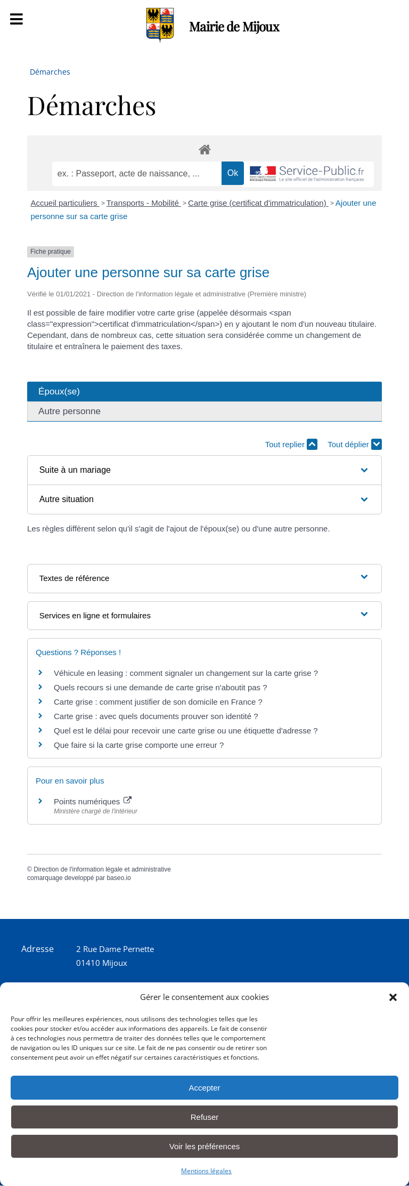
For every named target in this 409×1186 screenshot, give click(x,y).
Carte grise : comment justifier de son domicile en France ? (158, 701)
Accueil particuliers (65, 202)
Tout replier (291, 444)
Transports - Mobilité (144, 202)
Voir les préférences (204, 1146)
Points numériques (93, 801)
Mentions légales (206, 1170)
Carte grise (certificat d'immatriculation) (258, 202)
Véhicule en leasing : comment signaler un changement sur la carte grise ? (186, 672)
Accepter (204, 1087)
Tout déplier (355, 444)
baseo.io (118, 878)
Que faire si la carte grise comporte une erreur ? (139, 744)
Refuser (205, 1117)
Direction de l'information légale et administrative (102, 869)
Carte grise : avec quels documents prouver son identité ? (157, 716)
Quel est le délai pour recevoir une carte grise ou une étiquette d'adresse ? (186, 730)
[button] (393, 997)
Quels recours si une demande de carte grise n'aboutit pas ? (160, 687)
